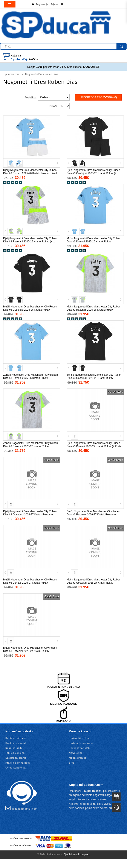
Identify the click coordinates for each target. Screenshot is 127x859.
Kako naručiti (13, 748)
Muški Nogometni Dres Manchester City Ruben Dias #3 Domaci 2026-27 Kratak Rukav (30, 581)
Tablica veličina (15, 753)
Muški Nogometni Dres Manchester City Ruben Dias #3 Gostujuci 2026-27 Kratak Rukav (94, 581)
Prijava (54, 4)
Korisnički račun (79, 738)
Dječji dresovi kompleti (76, 854)
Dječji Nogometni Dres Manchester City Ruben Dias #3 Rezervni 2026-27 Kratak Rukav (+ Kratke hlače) (93, 514)
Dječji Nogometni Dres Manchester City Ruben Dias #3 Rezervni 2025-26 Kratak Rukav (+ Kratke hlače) (30, 241)
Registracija (42, 4)
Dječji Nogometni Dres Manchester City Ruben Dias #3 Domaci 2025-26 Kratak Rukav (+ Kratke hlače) (31, 173)
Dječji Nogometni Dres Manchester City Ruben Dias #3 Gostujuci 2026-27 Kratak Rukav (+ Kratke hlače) (30, 514)
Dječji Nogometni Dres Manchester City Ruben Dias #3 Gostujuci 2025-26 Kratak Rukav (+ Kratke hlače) (93, 173)
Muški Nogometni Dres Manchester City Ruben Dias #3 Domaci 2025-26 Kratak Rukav (94, 240)
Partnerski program (81, 743)
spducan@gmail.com (21, 807)
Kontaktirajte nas (16, 738)
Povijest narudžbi (80, 748)
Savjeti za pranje (15, 758)
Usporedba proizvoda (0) (98, 97)
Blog (72, 762)
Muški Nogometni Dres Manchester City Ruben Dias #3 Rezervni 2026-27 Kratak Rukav (30, 649)
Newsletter (75, 753)
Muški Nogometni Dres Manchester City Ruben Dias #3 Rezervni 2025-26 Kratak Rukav (94, 308)
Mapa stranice (78, 758)
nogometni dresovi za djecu (86, 804)
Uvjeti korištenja (15, 767)
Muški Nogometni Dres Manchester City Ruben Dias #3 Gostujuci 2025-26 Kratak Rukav (30, 308)
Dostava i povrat (15, 743)
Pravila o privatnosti (18, 762)
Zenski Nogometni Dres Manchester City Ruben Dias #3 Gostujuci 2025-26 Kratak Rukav (94, 376)
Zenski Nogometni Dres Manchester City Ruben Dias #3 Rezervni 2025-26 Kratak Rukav (30, 445)
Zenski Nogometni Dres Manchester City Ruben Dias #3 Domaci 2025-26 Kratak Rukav (30, 376)
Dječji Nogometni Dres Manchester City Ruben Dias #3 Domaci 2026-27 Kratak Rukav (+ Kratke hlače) (95, 446)
